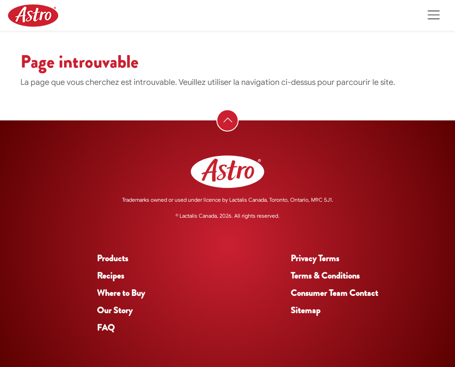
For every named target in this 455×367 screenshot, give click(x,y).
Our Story (114, 310)
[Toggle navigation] (433, 15)
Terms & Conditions (325, 275)
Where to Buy (121, 293)
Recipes (110, 275)
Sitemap (305, 310)
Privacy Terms (315, 258)
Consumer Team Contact (334, 293)
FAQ (106, 327)
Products (112, 258)
